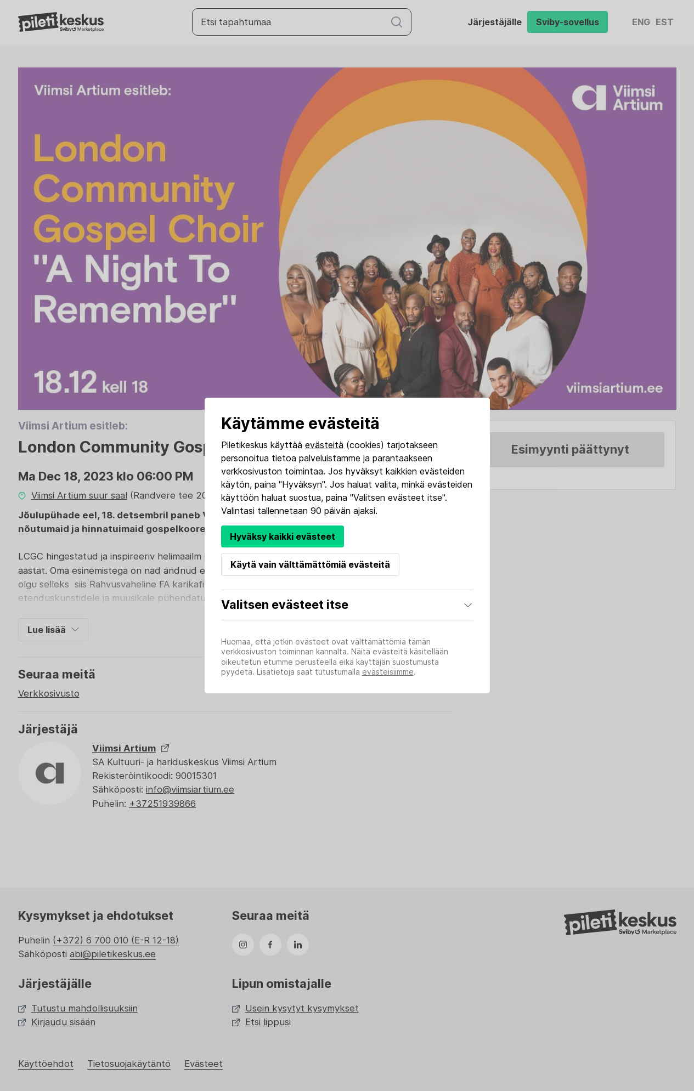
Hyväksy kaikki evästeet (282, 536)
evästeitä (324, 444)
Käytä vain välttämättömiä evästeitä (310, 564)
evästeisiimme (388, 671)
